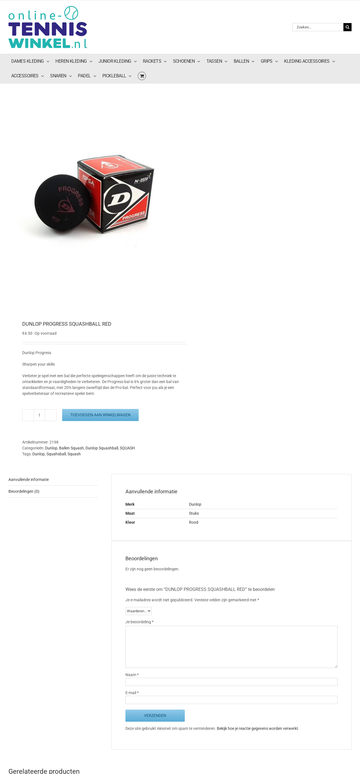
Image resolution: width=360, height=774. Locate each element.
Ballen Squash (71, 448)
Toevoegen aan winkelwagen (100, 415)
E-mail (132, 692)
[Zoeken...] (317, 27)
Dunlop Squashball (102, 448)
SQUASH (127, 448)
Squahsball (56, 454)
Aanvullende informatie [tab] (28, 479)
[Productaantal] (39, 415)
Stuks (194, 513)
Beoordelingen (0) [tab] (23, 491)
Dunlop (51, 448)
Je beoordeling (139, 622)
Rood (193, 522)
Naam (132, 674)
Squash (74, 454)
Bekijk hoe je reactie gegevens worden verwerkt (257, 728)
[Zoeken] (347, 27)
